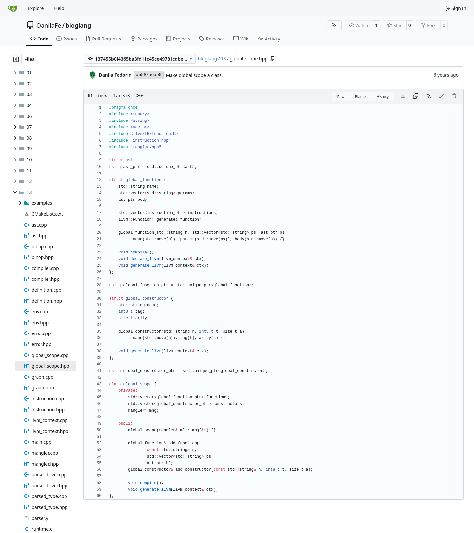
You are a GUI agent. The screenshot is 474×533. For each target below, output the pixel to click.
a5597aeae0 (149, 74)
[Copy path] (272, 58)
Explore (36, 8)
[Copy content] (415, 96)
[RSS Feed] (334, 25)
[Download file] (403, 96)
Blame (360, 96)
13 (223, 58)
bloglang (78, 25)
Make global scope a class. (194, 75)
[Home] (12, 8)
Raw (341, 96)
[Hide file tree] (16, 59)
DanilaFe (49, 25)
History (383, 96)
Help (59, 8)
